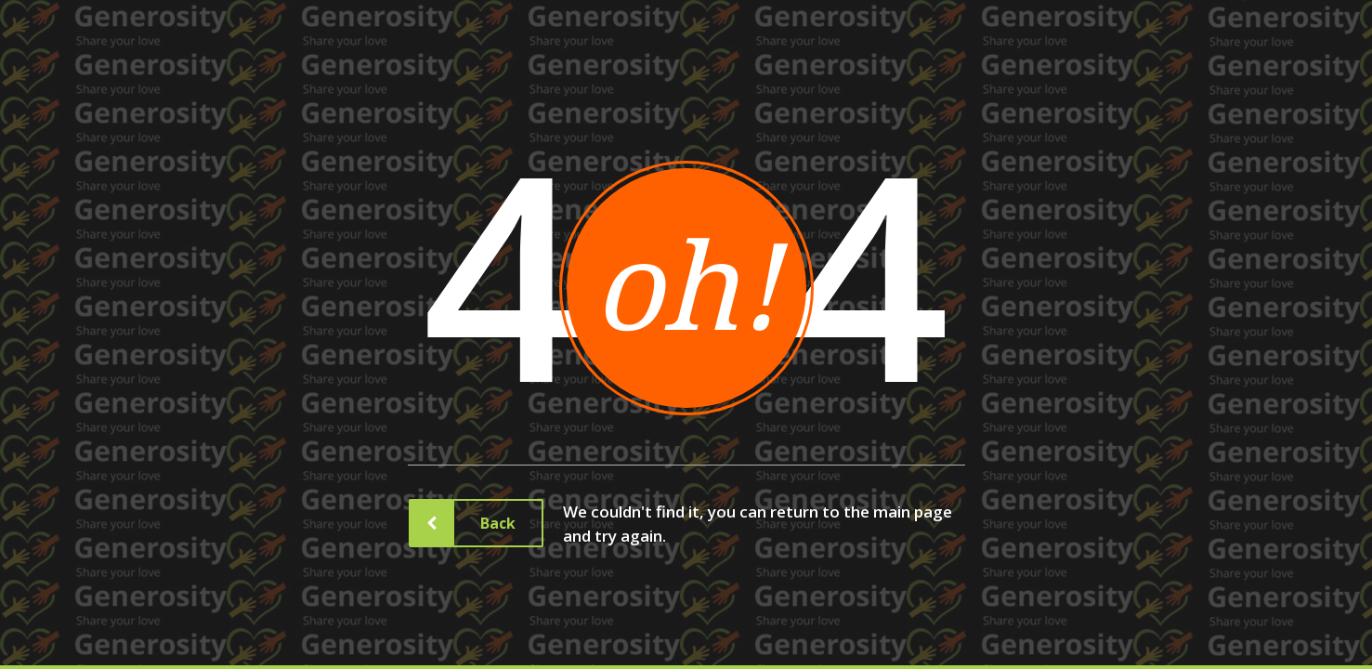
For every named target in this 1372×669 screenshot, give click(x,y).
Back (484, 523)
